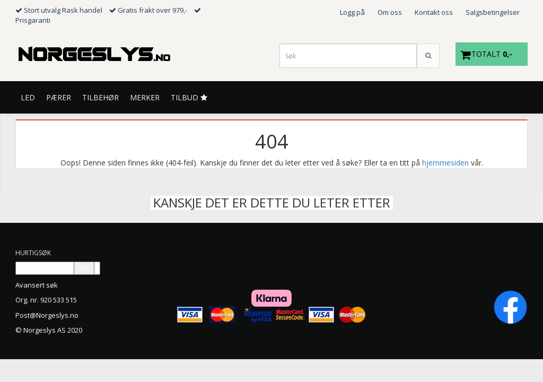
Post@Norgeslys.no (46, 315)
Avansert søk (36, 285)
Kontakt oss (434, 12)
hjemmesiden (445, 163)
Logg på (352, 12)
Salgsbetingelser (493, 12)
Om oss (390, 12)
